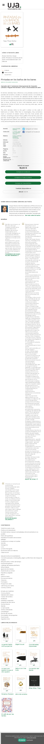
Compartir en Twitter (30, 129)
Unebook (5, 70)
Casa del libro (6, 74)
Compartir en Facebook (31, 132)
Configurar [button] (29, 740)
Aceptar (22, 740)
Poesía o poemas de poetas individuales (17, 137)
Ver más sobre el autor (32, 215)
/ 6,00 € (23, 191)
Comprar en (23, 172)
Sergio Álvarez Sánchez (9, 82)
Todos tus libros (7, 72)
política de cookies (31, 737)
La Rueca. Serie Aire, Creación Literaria (16, 132)
